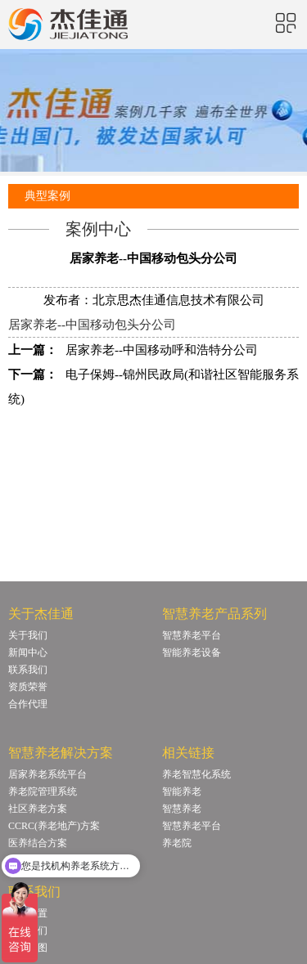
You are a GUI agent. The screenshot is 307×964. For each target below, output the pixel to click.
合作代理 (27, 704)
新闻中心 (27, 652)
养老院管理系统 (42, 791)
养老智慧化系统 (196, 774)
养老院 (177, 843)
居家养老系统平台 (47, 774)
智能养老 (181, 791)
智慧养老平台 (191, 635)
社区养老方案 (37, 808)
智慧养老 (181, 808)
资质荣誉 (27, 687)
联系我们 (27, 669)
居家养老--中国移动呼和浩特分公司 (161, 349)
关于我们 (27, 635)
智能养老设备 (191, 652)
